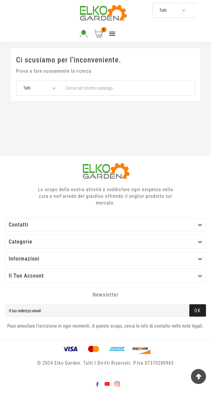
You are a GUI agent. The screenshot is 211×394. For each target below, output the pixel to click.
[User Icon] (83, 34)
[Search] (201, 10)
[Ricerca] (192, 10)
